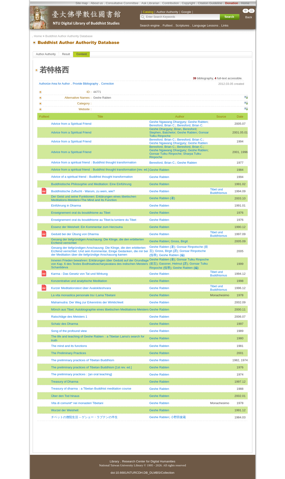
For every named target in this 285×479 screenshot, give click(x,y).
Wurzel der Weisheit (65, 410)
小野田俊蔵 (178, 417)
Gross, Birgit (179, 241)
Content (81, 54)
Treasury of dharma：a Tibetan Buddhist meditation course (91, 388)
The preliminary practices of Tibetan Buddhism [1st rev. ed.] (91, 367)
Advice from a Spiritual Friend (71, 123)
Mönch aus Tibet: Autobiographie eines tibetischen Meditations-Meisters (100, 309)
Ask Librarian (150, 3)
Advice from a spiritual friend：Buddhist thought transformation (93, 162)
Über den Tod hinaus (65, 396)
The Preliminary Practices (68, 353)
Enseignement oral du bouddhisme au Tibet (80, 212)
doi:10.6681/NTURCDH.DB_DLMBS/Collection (142, 472)
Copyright (188, 3)
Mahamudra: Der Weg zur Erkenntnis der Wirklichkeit (87, 302)
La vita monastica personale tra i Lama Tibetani (83, 295)
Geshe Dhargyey (160, 129)
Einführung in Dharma (66, 205)
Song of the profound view (69, 331)
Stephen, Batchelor (162, 132)
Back (248, 17)
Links (224, 25)
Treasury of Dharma (64, 381)
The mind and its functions (69, 346)
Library (114, 461)
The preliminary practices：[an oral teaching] (81, 374)
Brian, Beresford (185, 129)
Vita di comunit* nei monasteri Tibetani (77, 403)
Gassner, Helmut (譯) (173, 263)
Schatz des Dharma (64, 323)
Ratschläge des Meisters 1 (69, 316)
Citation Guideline (210, 3)
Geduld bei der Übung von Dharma (75, 234)
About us (97, 3)
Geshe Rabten (198, 122)
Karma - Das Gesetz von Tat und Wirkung (79, 273)
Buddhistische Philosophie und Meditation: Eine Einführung (91, 184)
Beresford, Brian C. (162, 125)
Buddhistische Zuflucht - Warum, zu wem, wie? (83, 191)
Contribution (170, 3)
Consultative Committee (122, 3)
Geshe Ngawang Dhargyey (167, 122)
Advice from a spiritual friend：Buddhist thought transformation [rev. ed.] (100, 169)
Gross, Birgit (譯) (166, 251)
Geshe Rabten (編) (172, 255)
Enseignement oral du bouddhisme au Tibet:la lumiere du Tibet (93, 220)
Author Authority (45, 54)
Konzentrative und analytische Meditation (79, 281)
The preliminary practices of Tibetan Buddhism (82, 360)
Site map (82, 3)
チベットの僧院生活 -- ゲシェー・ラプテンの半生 (84, 417)
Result (66, 54)
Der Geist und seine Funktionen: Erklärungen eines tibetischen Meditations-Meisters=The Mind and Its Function (93, 198)
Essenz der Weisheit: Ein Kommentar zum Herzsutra (87, 227)
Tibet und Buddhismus (218, 191)
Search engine (150, 25)
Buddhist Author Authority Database (69, 36)
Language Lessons (205, 25)
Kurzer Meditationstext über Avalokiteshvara (81, 288)
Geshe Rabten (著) (162, 198)
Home (245, 3)
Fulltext (167, 25)
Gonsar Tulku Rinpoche (165, 153)
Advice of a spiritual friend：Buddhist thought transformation (92, 176)
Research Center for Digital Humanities (148, 461)
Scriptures (182, 25)
